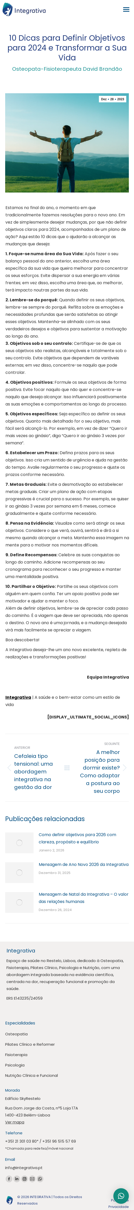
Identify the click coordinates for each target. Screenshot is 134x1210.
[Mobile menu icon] (127, 9)
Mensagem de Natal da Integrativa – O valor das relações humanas (84, 898)
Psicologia (15, 1065)
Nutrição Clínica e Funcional (31, 1075)
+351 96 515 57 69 (59, 1141)
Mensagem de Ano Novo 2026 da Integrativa (84, 864)
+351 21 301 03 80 (21, 1141)
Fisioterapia (16, 1054)
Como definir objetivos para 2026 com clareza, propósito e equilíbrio (77, 838)
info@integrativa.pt (24, 1167)
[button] (121, 1196)
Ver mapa (14, 1122)
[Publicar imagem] (19, 842)
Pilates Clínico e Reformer (30, 1044)
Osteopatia (16, 1034)
